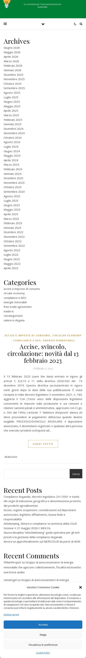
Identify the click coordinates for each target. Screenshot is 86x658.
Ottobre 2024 (13, 137)
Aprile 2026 (11, 56)
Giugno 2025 (12, 101)
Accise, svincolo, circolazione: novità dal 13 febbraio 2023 (43, 353)
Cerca (76, 474)
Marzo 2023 (11, 218)
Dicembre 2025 (13, 74)
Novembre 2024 (14, 133)
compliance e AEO (15, 298)
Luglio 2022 (11, 254)
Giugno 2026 (12, 47)
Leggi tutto (43, 444)
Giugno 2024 (12, 151)
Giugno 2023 (12, 205)
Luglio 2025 (11, 97)
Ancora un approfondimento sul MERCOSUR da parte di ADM (42, 541)
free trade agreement (18, 307)
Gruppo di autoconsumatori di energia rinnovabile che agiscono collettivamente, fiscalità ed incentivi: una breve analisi (42, 567)
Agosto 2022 (12, 250)
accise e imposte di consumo (22, 289)
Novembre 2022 (14, 236)
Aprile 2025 (11, 110)
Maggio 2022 (12, 264)
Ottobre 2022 (13, 241)
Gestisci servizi (11, 614)
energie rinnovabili (15, 302)
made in (9, 311)
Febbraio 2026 (13, 65)
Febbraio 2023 (13, 223)
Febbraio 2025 (13, 119)
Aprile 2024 (11, 160)
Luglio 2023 (11, 200)
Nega (43, 634)
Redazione (11, 457)
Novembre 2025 (14, 79)
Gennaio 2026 (12, 70)
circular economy (14, 293)
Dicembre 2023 (13, 178)
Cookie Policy (43, 652)
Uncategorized (13, 315)
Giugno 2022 (12, 259)
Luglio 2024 (11, 146)
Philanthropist (12, 562)
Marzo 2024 (11, 164)
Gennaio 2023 (12, 227)
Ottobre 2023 (13, 187)
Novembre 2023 (14, 182)
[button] (80, 587)
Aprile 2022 (11, 268)
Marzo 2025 (11, 115)
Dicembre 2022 (13, 232)
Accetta (43, 624)
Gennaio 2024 (12, 173)
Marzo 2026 (11, 61)
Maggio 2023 (12, 209)
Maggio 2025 (12, 106)
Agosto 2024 (12, 142)
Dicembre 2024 (13, 128)
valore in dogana (14, 320)
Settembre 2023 (14, 191)
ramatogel (10, 580)
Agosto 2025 (12, 92)
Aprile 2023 (11, 214)
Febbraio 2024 (13, 169)
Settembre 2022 (14, 245)
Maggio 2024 (12, 155)
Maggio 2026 (12, 52)
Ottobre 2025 (13, 83)
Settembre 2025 (14, 88)
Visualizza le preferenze (43, 644)
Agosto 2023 (12, 196)
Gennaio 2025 (12, 124)
